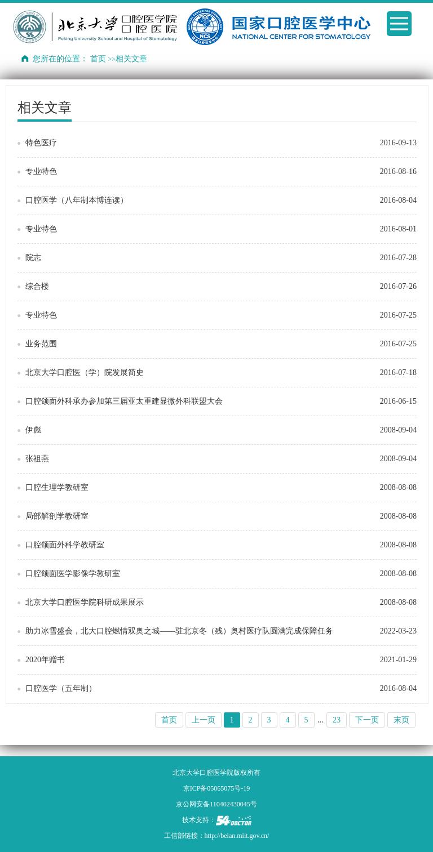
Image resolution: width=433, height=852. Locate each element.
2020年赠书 (45, 659)
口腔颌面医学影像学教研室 (72, 573)
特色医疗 (41, 143)
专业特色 (41, 171)
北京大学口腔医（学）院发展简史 (84, 372)
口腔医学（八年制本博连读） (76, 200)
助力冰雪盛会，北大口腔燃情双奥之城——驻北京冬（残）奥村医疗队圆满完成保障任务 (179, 631)
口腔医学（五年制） (60, 688)
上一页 (203, 720)
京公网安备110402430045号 (216, 804)
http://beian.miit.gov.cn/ (237, 836)
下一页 (367, 720)
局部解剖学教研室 (57, 516)
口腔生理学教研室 (57, 487)
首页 (98, 59)
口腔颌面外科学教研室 (64, 545)
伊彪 (33, 430)
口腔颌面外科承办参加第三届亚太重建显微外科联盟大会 (124, 401)
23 (337, 720)
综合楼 (37, 286)
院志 (33, 257)
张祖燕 (37, 458)
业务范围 (41, 344)
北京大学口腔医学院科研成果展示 (84, 602)
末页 (401, 720)
